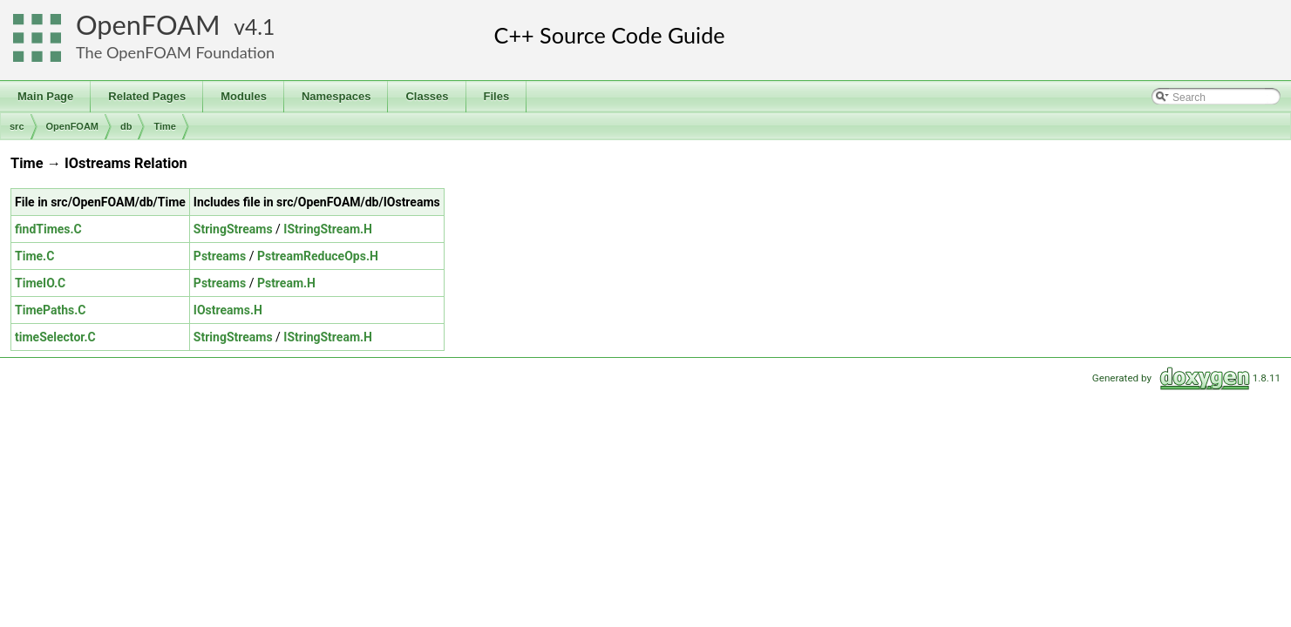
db (126, 126)
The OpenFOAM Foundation (175, 52)
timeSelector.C (55, 337)
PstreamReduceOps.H (317, 256)
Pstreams (220, 256)
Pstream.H (286, 283)
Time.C (34, 256)
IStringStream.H (327, 229)
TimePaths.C (50, 310)
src (17, 126)
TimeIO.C (40, 283)
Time (164, 126)
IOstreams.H (228, 310)
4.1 (260, 26)
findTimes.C (48, 229)
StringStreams (233, 229)
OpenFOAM (148, 25)
